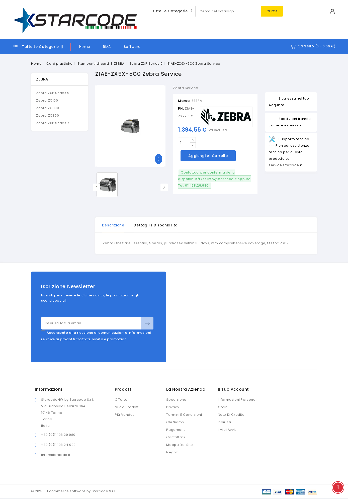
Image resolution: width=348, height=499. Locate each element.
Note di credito (231, 414)
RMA (107, 46)
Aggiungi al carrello (208, 155)
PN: (181, 108)
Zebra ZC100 (47, 100)
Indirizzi (224, 422)
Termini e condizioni (184, 414)
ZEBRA (42, 79)
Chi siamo (175, 422)
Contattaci (175, 437)
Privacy (172, 407)
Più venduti (125, 414)
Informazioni (48, 389)
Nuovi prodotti (127, 407)
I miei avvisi (228, 430)
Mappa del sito (179, 445)
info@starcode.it (55, 455)
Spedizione (176, 399)
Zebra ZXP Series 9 (52, 93)
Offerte (121, 399)
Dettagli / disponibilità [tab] (157, 225)
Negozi (172, 452)
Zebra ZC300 (47, 108)
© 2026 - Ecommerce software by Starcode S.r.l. (73, 491)
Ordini (223, 407)
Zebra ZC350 (47, 115)
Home (84, 46)
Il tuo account (233, 389)
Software (132, 46)
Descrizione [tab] (113, 225)
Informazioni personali (237, 399)
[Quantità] (184, 142)
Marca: (184, 100)
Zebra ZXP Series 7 (52, 123)
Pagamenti (176, 430)
